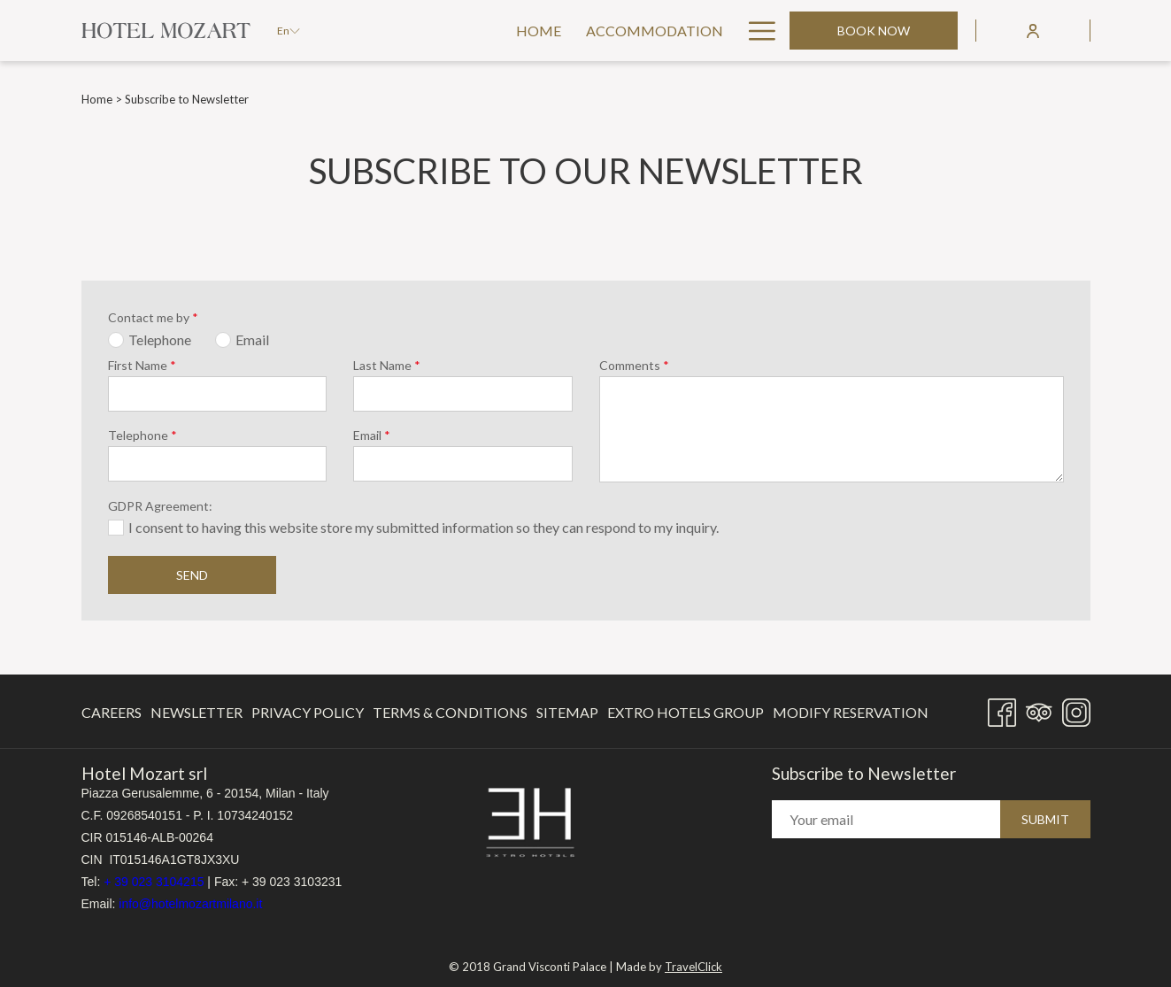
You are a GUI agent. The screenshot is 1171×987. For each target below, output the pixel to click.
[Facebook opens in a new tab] (1002, 708)
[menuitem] (405, 30)
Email (371, 435)
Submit (1045, 820)
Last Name (386, 365)
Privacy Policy (307, 712)
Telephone (142, 435)
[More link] (755, 30)
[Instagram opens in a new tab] (1076, 708)
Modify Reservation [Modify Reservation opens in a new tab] (850, 715)
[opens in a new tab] (530, 821)
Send (192, 574)
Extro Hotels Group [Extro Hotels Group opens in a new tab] (685, 715)
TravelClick (693, 961)
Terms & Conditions (450, 712)
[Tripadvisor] (1039, 708)
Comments (634, 365)
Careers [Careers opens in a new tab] (111, 715)
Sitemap (567, 712)
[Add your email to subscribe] (886, 820)
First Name (142, 365)
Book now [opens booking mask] (873, 30)
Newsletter (196, 712)
